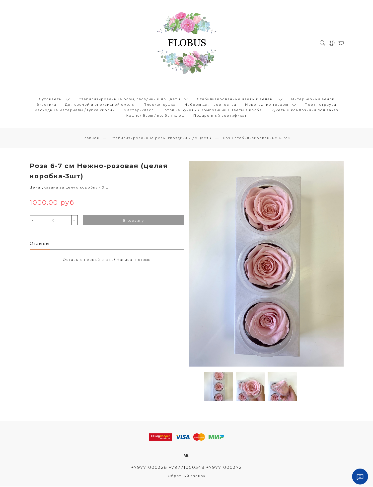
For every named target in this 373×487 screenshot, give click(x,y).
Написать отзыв (134, 260)
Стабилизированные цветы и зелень (236, 99)
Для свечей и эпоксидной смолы (100, 105)
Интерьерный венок (312, 99)
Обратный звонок (187, 476)
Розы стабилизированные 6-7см (257, 138)
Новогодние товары (266, 105)
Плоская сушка (160, 105)
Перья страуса (320, 105)
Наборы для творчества (210, 105)
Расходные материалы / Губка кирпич (75, 110)
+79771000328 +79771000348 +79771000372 (186, 467)
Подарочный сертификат (220, 116)
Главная (90, 138)
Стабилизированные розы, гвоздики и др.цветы (129, 99)
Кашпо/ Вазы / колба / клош (155, 116)
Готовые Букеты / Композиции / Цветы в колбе (212, 110)
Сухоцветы (50, 99)
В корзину (133, 221)
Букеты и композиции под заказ (304, 110)
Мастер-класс (139, 110)
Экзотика (46, 105)
